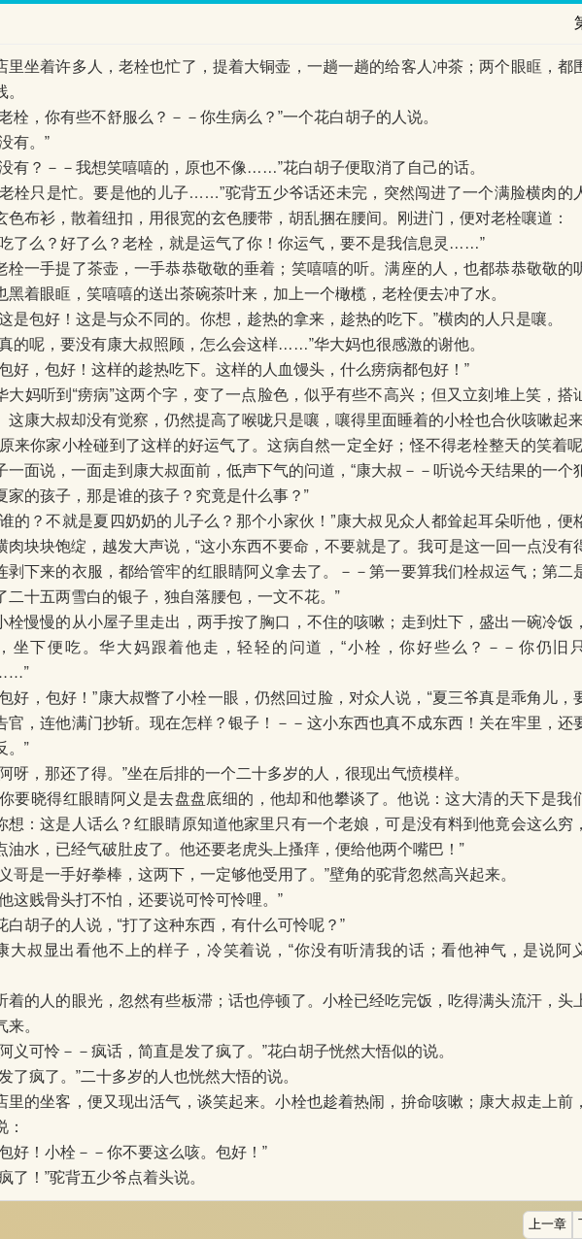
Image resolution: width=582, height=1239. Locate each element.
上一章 (547, 1224)
